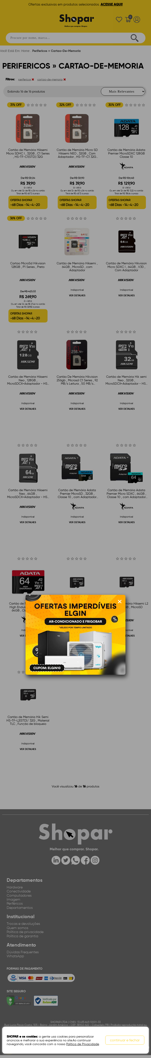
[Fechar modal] (119, 601)
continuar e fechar (125, 1040)
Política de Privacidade (82, 1044)
